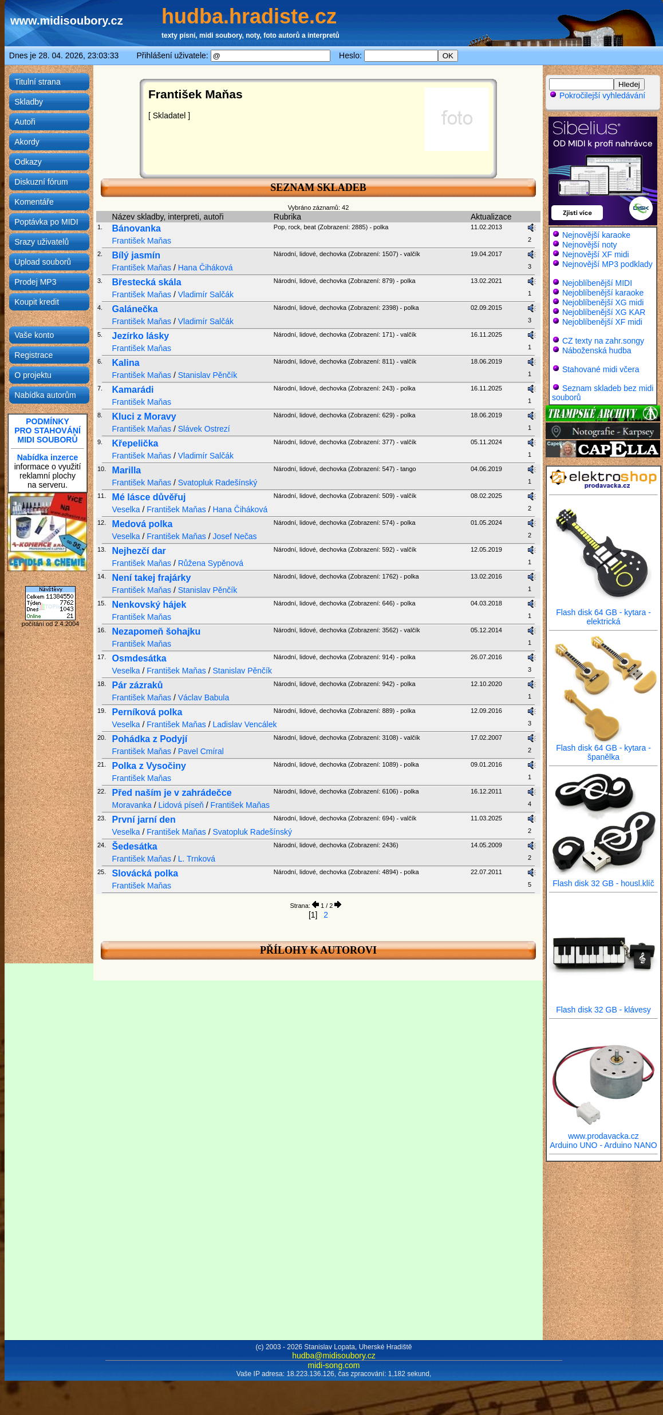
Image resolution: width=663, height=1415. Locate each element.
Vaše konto (34, 335)
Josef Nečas (234, 536)
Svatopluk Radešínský (218, 482)
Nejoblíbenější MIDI (597, 283)
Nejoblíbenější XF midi (602, 321)
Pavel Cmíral (201, 751)
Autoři (24, 121)
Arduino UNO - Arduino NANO (603, 1145)
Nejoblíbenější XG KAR (604, 312)
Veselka (126, 509)
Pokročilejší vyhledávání (597, 95)
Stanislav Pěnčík (208, 375)
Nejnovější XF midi (595, 254)
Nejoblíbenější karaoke (603, 292)
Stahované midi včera (601, 369)
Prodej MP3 (35, 281)
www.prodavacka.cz (603, 1132)
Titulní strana (37, 81)
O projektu (33, 375)
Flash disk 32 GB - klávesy (603, 1006)
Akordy (27, 141)
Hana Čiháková (205, 267)
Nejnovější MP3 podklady (607, 264)
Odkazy (27, 161)
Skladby (28, 101)
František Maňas (141, 240)
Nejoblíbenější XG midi (603, 302)
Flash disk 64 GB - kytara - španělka (603, 749)
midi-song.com (333, 1365)
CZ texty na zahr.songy (603, 340)
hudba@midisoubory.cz (333, 1355)
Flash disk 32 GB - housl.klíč (603, 879)
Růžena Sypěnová (210, 563)
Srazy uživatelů (41, 241)
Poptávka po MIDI (46, 221)
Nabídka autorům (45, 395)
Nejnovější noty (589, 244)
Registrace (33, 355)
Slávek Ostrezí (204, 428)
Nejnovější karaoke (596, 235)
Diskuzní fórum (41, 181)
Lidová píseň (181, 805)
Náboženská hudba (597, 350)
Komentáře (33, 201)
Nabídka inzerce (47, 457)
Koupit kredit (36, 301)
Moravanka (132, 805)
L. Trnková (196, 858)
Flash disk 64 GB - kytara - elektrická (603, 613)
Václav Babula (204, 697)
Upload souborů (42, 261)
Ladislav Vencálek (244, 724)
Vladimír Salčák (206, 294)
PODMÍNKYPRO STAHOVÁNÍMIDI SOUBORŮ (47, 430)
